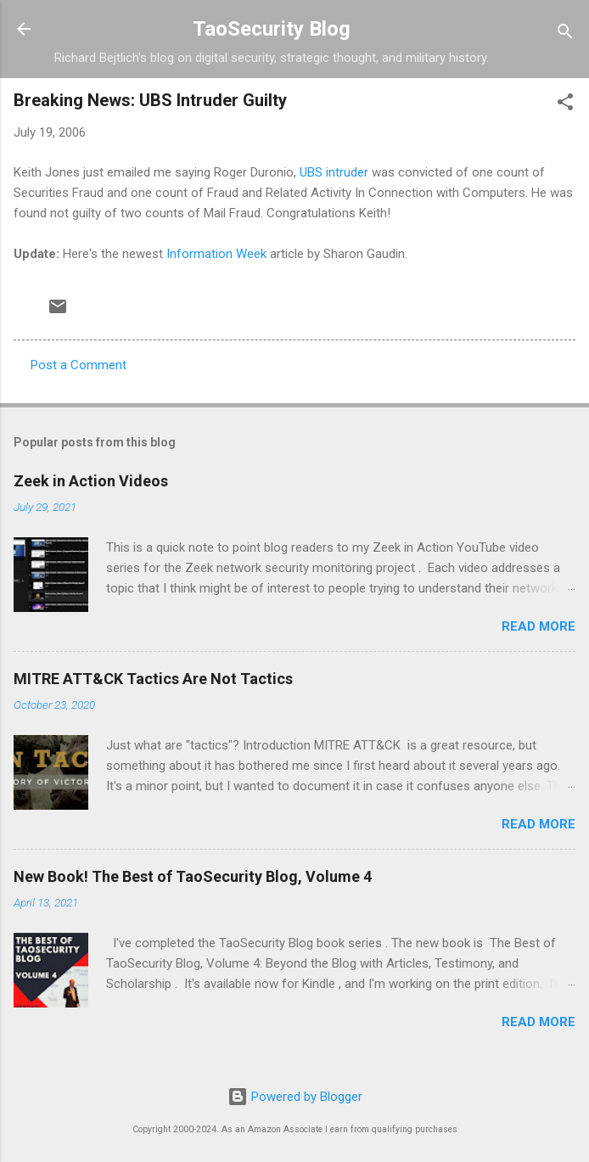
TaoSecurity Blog (272, 29)
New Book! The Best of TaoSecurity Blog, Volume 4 (193, 876)
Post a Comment (78, 365)
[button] (565, 105)
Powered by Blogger (294, 1096)
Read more (538, 626)
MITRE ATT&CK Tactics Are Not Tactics (153, 679)
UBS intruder (334, 172)
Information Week (216, 253)
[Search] (565, 34)
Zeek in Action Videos (91, 481)
